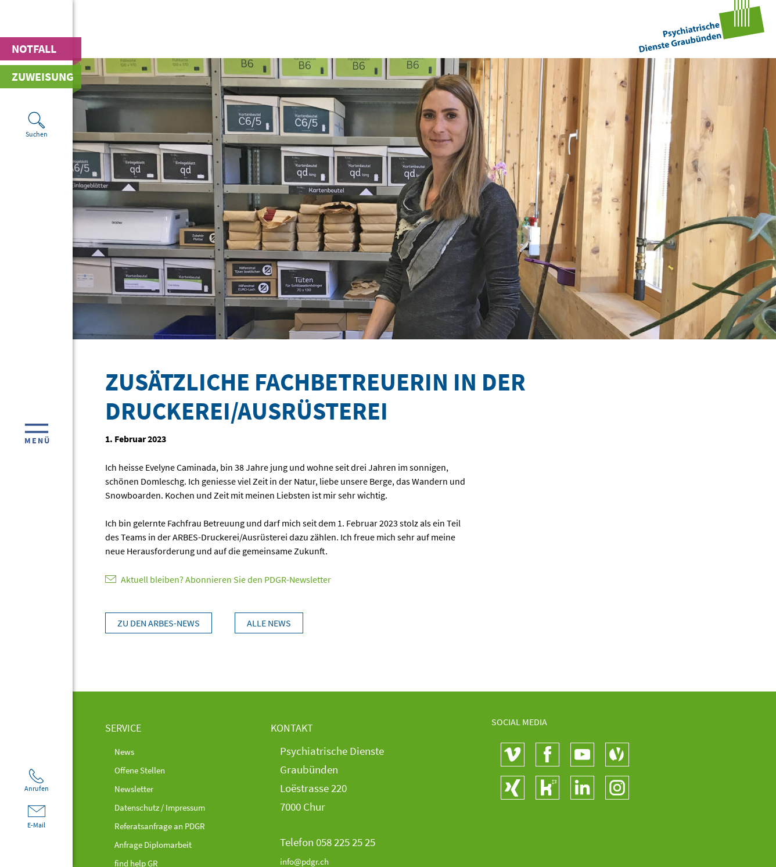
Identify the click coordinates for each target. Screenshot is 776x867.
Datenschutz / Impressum (173, 807)
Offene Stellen (146, 769)
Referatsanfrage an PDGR (173, 825)
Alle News (276, 623)
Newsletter (139, 788)
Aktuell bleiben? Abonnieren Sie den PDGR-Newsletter (218, 579)
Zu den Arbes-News (158, 623)
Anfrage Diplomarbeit (164, 844)
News (126, 751)
